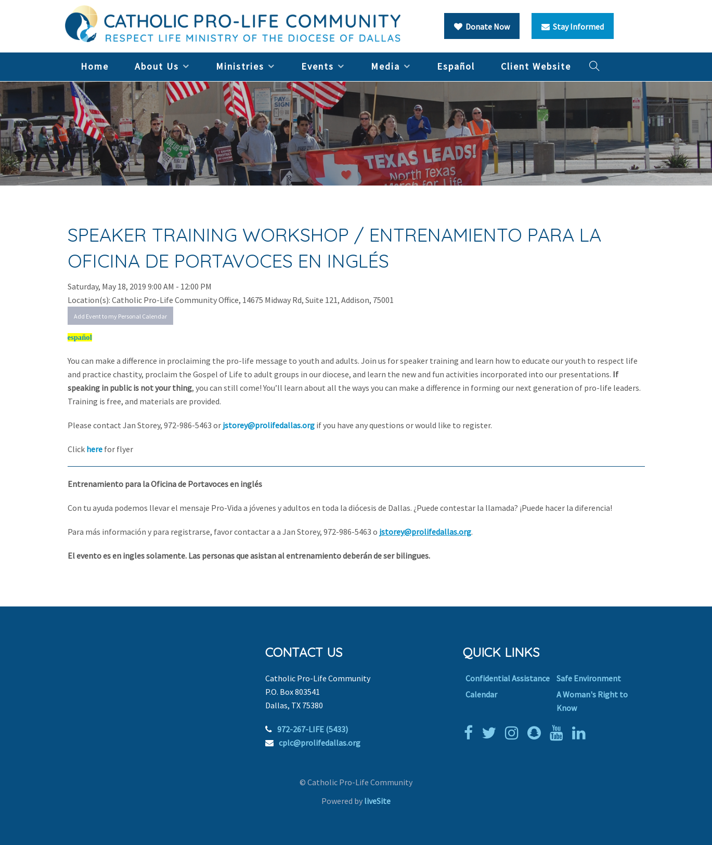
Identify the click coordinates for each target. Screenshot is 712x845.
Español (456, 66)
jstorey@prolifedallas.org (269, 425)
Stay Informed (572, 26)
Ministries (240, 66)
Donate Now (482, 26)
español (80, 337)
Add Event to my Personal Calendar (120, 316)
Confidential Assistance (507, 678)
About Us (157, 66)
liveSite (377, 801)
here (95, 449)
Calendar (481, 694)
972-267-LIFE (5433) (312, 729)
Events (317, 66)
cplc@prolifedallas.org (319, 742)
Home (95, 66)
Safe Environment (588, 678)
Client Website (536, 66)
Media (385, 66)
